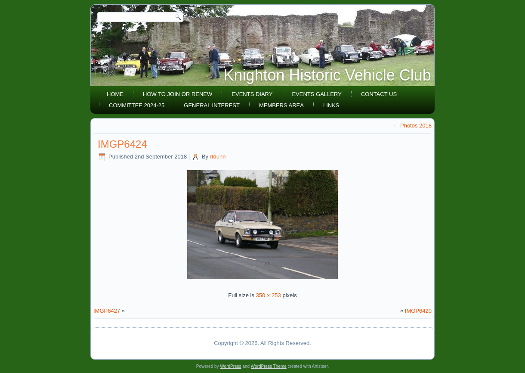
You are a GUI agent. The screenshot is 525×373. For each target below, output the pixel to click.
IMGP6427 (106, 311)
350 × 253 (268, 295)
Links (331, 105)
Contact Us (379, 94)
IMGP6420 (418, 311)
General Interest (212, 105)
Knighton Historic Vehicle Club (327, 75)
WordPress (230, 366)
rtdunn (218, 156)
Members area (281, 105)
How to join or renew (177, 94)
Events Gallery (316, 94)
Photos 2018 (412, 125)
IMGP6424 (122, 144)
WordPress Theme (269, 366)
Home (115, 94)
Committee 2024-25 (136, 105)
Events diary (252, 94)
